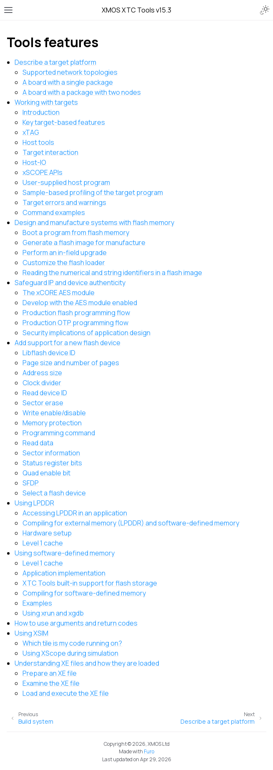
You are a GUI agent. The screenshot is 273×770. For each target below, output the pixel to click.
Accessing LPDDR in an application (75, 513)
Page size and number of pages (71, 362)
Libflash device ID (49, 352)
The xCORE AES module (59, 292)
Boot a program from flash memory (76, 232)
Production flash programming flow (76, 312)
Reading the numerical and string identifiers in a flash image (112, 272)
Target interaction (50, 152)
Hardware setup (47, 533)
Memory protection (52, 422)
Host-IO (34, 162)
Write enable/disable (54, 412)
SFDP (31, 482)
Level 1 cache (43, 543)
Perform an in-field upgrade (65, 252)
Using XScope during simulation (70, 653)
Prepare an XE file (50, 673)
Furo (149, 751)
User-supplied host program (66, 182)
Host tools (38, 142)
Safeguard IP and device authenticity (70, 282)
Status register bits (52, 462)
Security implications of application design (86, 332)
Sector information (51, 452)
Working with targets (46, 102)
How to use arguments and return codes (76, 623)
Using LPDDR (34, 502)
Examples (37, 603)
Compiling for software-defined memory (84, 593)
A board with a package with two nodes (82, 92)
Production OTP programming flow (75, 322)
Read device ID (45, 392)
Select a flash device (54, 492)
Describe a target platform (55, 62)
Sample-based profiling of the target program (93, 192)
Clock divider (42, 382)
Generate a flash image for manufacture (84, 242)
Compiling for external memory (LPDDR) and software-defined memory (131, 523)
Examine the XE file (51, 683)
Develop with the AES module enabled (80, 302)
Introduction (41, 112)
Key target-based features (64, 122)
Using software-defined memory (65, 553)
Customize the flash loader (64, 262)
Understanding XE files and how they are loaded (87, 663)
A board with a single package (68, 82)
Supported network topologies (70, 72)
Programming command (59, 432)
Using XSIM (31, 633)
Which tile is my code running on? (72, 643)
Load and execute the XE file (66, 693)
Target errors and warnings (64, 202)
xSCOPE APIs (43, 172)
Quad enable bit (46, 472)
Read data (38, 442)
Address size (42, 372)
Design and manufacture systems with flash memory (94, 222)
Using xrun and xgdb (53, 613)
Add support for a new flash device (67, 342)
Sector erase (43, 402)
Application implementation (64, 573)
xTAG (31, 132)
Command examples (54, 212)
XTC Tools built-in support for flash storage (90, 583)
